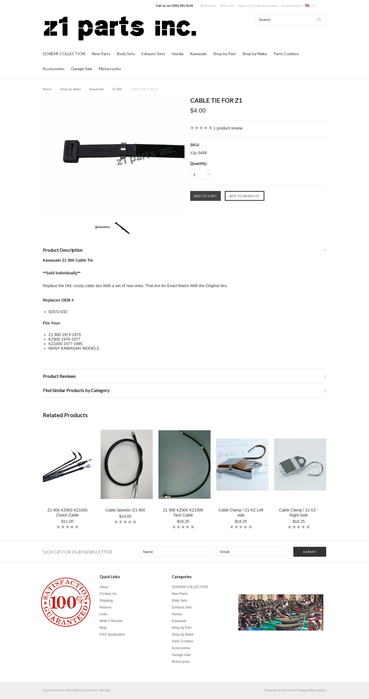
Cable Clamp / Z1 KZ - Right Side (298, 512)
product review (228, 128)
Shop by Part (224, 53)
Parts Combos (286, 53)
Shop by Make (254, 53)
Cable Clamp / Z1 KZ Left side (241, 512)
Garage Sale (81, 68)
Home (47, 89)
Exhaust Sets (153, 53)
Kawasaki (198, 53)
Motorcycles (110, 68)
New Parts (101, 53)
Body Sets (126, 53)
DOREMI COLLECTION (64, 53)
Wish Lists (227, 5)
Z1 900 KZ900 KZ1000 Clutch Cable (67, 512)
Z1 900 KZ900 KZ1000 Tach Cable (183, 512)
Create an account (264, 5)
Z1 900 (117, 89)
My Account (208, 5)
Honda (177, 53)
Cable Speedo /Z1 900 (125, 510)
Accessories (54, 68)
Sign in (243, 5)
